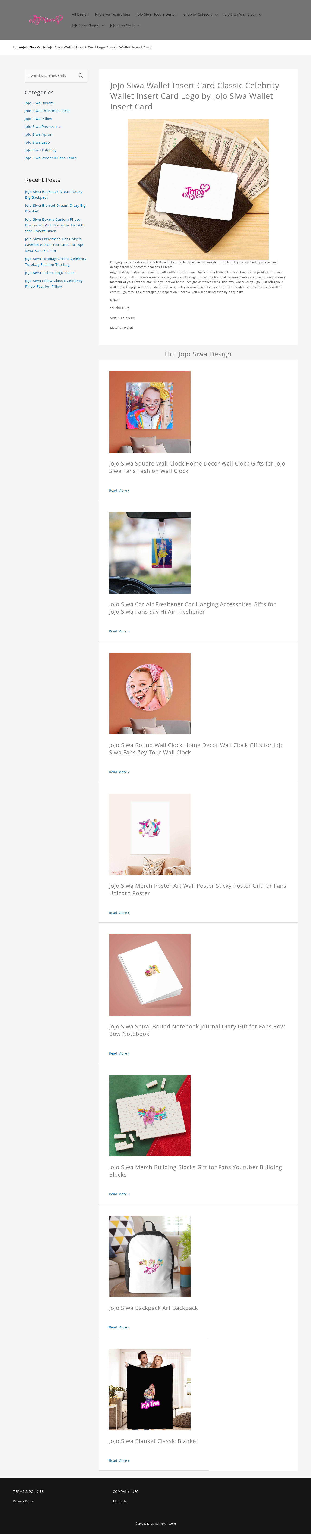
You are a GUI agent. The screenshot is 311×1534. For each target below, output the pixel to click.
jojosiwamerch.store (161, 1523)
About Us (119, 1501)
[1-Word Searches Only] (50, 75)
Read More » (119, 490)
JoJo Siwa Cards (34, 47)
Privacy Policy (23, 1501)
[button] (200, 14)
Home (17, 47)
